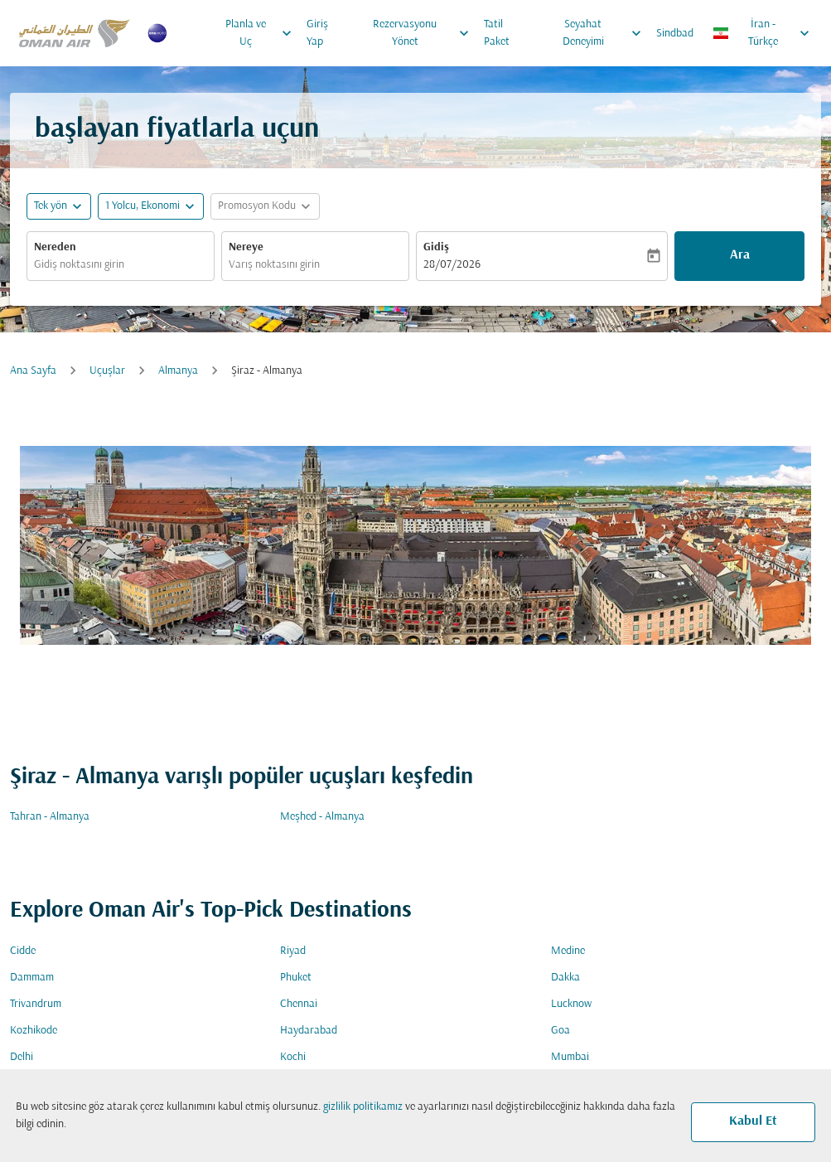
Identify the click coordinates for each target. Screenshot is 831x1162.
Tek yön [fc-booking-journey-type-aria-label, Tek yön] (50, 206)
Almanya (178, 371)
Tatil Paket (497, 33)
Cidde (23, 951)
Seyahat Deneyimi (606, 33)
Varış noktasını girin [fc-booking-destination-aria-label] (274, 265)
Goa (560, 1030)
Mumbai (570, 1057)
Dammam (32, 977)
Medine (568, 951)
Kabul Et (753, 1121)
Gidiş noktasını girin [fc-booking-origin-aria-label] (79, 265)
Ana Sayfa (33, 371)
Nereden (55, 247)
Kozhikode (33, 1030)
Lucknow (571, 1004)
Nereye (246, 247)
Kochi (293, 1057)
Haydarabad (308, 1030)
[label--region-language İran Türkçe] (762, 33)
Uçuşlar (107, 371)
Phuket (296, 977)
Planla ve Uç (262, 33)
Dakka (565, 977)
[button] (151, 206)
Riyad (293, 951)
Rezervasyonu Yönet (425, 33)
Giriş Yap (317, 33)
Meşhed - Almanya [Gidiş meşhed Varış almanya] (322, 817)
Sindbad (674, 33)
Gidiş (436, 247)
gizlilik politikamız (363, 1107)
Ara (740, 255)
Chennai (298, 1004)
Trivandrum (35, 1004)
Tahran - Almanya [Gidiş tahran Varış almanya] (49, 817)
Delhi (21, 1057)
